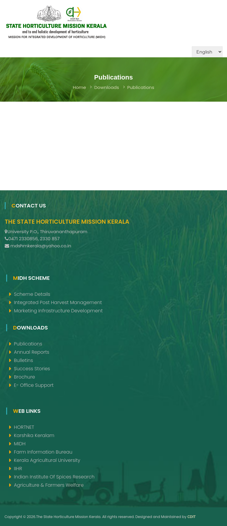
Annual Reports (31, 352)
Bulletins (23, 360)
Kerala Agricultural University (47, 460)
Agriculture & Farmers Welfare (49, 485)
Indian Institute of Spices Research (54, 476)
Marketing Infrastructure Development (58, 310)
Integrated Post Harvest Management (58, 302)
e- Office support (33, 385)
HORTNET (24, 427)
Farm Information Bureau (43, 452)
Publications (28, 343)
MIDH (19, 443)
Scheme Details (32, 294)
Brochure (24, 377)
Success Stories (32, 368)
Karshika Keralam (34, 435)
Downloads (106, 87)
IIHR (18, 468)
